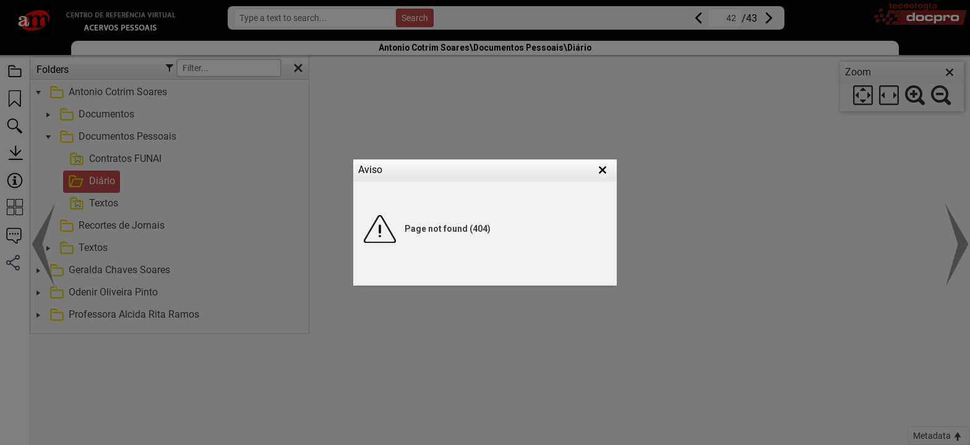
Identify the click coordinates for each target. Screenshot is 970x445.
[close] (949, 72)
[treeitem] (168, 171)
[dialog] (902, 86)
